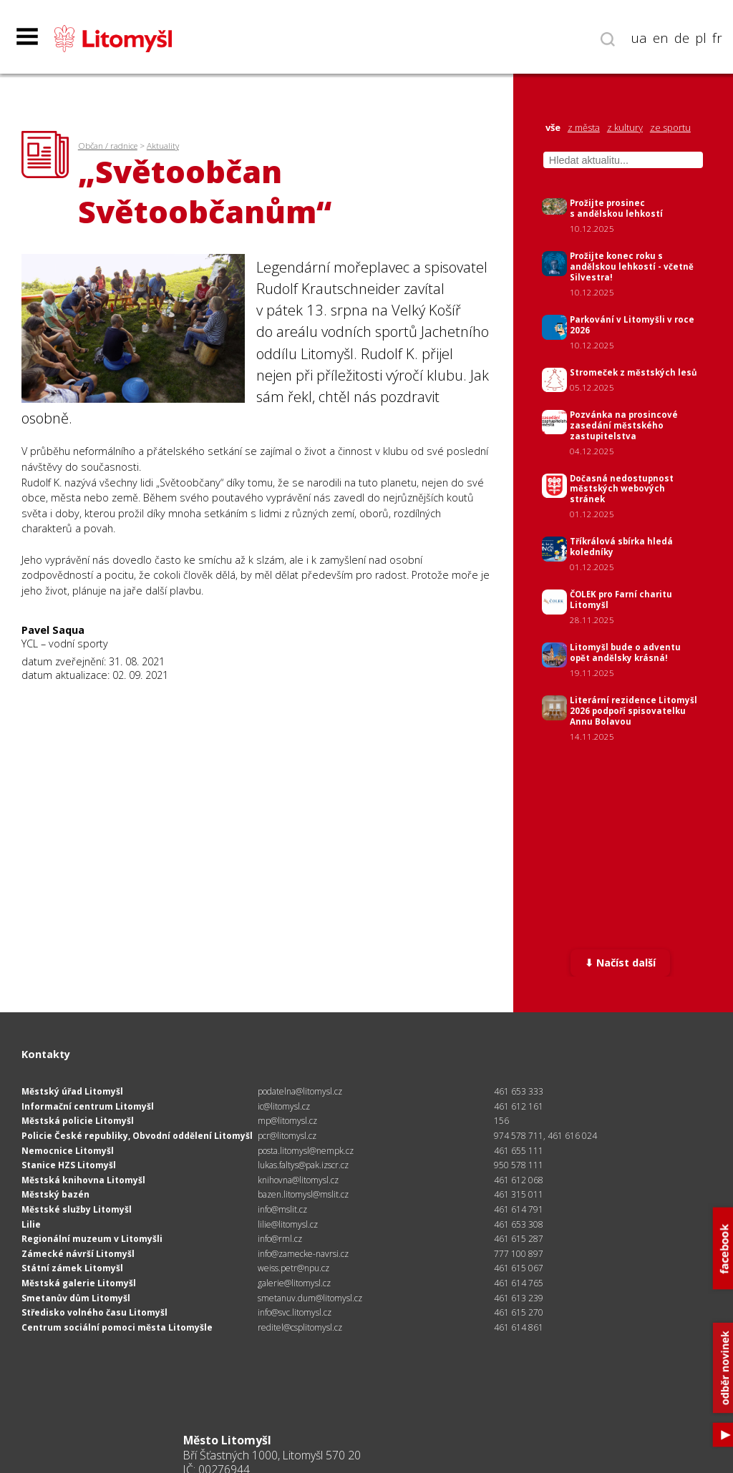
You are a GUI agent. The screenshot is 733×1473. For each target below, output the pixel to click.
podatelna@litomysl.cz (300, 1091)
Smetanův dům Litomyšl (75, 1298)
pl (701, 38)
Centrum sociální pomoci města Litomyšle (117, 1327)
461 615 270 (518, 1312)
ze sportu (670, 128)
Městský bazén (55, 1194)
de (681, 38)
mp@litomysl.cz (287, 1121)
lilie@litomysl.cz (288, 1224)
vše (552, 128)
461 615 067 (518, 1268)
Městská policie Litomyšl (77, 1121)
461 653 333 (518, 1091)
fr (717, 38)
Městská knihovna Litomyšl (83, 1180)
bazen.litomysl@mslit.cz (303, 1194)
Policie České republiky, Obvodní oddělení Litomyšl (137, 1136)
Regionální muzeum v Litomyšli (91, 1239)
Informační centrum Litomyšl (87, 1106)
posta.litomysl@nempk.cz (306, 1151)
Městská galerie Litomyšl (78, 1283)
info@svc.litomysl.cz (294, 1312)
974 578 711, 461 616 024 (545, 1136)
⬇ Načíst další (620, 962)
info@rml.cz (280, 1239)
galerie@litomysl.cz (294, 1283)
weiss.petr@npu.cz (293, 1268)
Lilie (31, 1224)
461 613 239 (518, 1298)
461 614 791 (518, 1209)
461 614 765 (518, 1283)
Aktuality (163, 145)
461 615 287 (518, 1239)
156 (501, 1121)
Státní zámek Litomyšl (72, 1268)
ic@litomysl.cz (284, 1106)
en (661, 38)
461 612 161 (518, 1106)
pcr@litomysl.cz (287, 1136)
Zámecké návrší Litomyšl (78, 1254)
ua (639, 38)
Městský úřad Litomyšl (72, 1091)
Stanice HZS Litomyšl (68, 1165)
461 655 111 (518, 1151)
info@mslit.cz (282, 1209)
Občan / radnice (107, 145)
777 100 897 (518, 1254)
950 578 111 (518, 1165)
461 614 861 (518, 1327)
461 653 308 (518, 1224)
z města (584, 128)
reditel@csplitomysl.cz (300, 1327)
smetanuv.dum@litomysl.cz (310, 1298)
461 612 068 (518, 1180)
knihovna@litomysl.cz (298, 1180)
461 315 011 (518, 1194)
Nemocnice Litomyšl (67, 1151)
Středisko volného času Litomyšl (94, 1312)
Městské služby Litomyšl (76, 1209)
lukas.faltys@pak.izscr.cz (303, 1165)
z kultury (625, 128)
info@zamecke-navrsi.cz (303, 1254)
